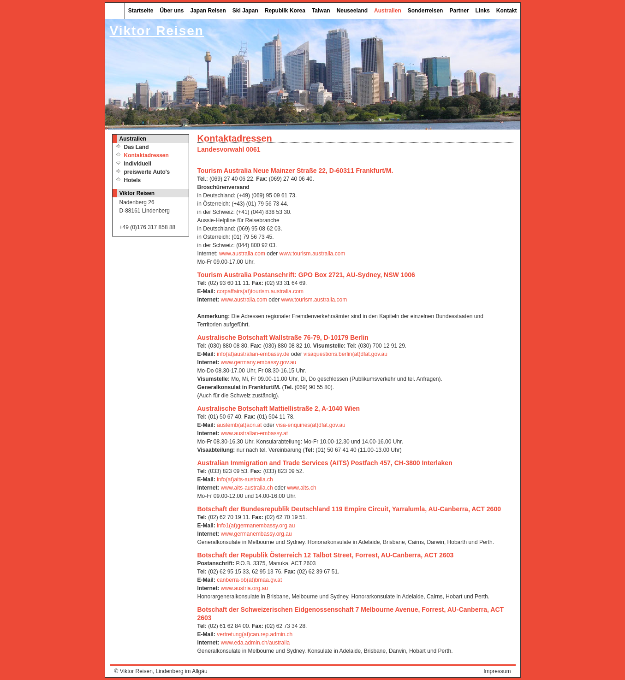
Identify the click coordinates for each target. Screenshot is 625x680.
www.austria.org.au (244, 588)
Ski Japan (245, 10)
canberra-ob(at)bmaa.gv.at (249, 580)
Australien (387, 10)
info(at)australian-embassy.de (253, 354)
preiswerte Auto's (147, 172)
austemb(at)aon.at (239, 425)
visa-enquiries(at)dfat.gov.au (310, 425)
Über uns (172, 10)
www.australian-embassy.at (254, 433)
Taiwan (321, 10)
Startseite (141, 10)
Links (482, 10)
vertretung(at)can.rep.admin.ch (254, 634)
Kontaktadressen (146, 155)
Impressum (497, 671)
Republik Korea (285, 10)
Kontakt (506, 10)
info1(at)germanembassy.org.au (256, 525)
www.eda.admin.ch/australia (255, 642)
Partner (459, 10)
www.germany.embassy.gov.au (258, 362)
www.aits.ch (301, 488)
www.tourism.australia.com (312, 253)
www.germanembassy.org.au (256, 534)
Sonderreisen (425, 10)
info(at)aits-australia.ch (245, 479)
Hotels (132, 180)
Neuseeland (352, 10)
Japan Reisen (208, 10)
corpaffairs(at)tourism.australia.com (260, 291)
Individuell (137, 163)
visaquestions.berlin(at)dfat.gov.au (345, 354)
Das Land (136, 147)
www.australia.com (242, 253)
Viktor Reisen (136, 671)
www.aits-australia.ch (247, 488)
